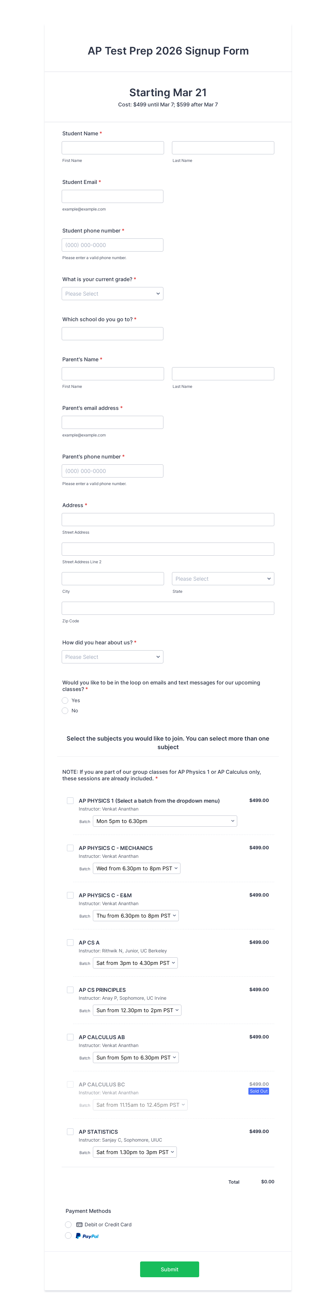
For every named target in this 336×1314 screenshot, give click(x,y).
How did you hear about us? (99, 642)
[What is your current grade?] (112, 293)
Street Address (75, 532)
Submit (169, 1269)
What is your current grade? (99, 279)
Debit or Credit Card (104, 1224)
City (66, 591)
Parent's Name (82, 359)
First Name (72, 160)
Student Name (82, 133)
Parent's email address (92, 408)
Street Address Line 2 (81, 561)
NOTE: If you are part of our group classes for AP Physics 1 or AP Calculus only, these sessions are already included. (161, 775)
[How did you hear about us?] (112, 656)
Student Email (81, 182)
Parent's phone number (93, 456)
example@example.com (84, 209)
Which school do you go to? (99, 319)
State (177, 591)
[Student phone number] (112, 245)
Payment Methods (88, 1211)
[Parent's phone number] (112, 471)
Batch (84, 821)
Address (74, 505)
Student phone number (93, 230)
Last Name (182, 160)
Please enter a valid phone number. (94, 257)
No (75, 710)
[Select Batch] (165, 821)
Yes (76, 700)
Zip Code (70, 620)
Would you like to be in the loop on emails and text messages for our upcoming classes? (161, 685)
